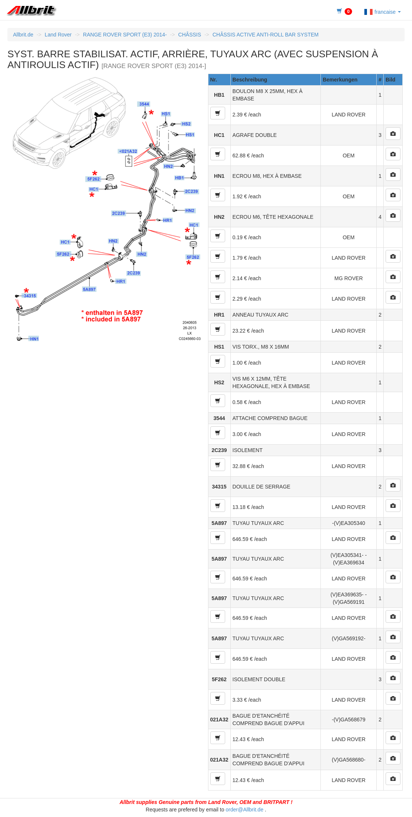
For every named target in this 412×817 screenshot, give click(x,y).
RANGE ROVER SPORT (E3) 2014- (125, 35)
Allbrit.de (23, 35)
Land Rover (58, 35)
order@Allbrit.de (244, 810)
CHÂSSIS (189, 35)
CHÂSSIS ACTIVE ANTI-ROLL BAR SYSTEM (266, 35)
